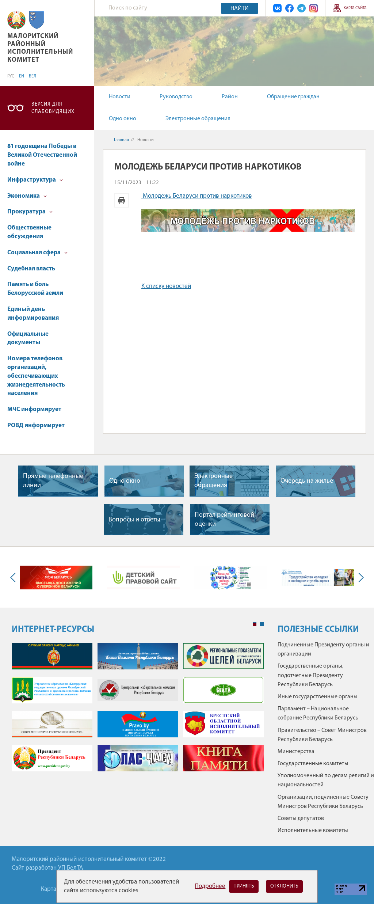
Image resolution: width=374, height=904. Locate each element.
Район (230, 97)
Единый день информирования (33, 313)
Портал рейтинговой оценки (224, 520)
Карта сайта (355, 8)
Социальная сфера (37, 253)
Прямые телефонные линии (53, 481)
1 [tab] (254, 624)
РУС (10, 76)
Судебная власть (31, 269)
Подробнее (210, 886)
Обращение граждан (293, 97)
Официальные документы (28, 338)
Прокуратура (30, 212)
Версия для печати (121, 200)
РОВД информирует (36, 425)
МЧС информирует (34, 409)
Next (359, 577)
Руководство (176, 97)
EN (21, 76)
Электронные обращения (197, 119)
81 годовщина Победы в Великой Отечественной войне (42, 155)
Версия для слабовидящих (53, 108)
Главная (121, 140)
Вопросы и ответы (134, 519)
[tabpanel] (138, 711)
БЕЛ (32, 76)
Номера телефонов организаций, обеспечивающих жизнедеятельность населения (36, 376)
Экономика (27, 196)
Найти (239, 8)
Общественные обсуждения (29, 232)
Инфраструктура (35, 180)
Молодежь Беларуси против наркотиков (196, 196)
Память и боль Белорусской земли (35, 288)
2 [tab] (262, 624)
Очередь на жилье (306, 481)
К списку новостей (166, 286)
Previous (14, 577)
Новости (119, 97)
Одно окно (122, 119)
